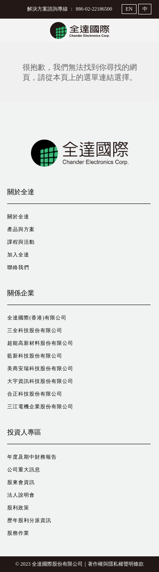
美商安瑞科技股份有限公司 (40, 368)
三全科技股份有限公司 (34, 330)
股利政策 (18, 508)
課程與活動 (21, 242)
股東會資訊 (21, 482)
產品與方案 (21, 229)
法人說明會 (21, 495)
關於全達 (18, 217)
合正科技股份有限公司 (34, 394)
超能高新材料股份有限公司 (40, 343)
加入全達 (18, 255)
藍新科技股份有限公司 (34, 356)
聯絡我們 (18, 267)
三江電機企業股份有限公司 (40, 407)
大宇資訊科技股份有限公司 (40, 381)
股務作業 (18, 533)
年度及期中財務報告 (32, 457)
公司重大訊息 (23, 470)
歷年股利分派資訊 (29, 520)
